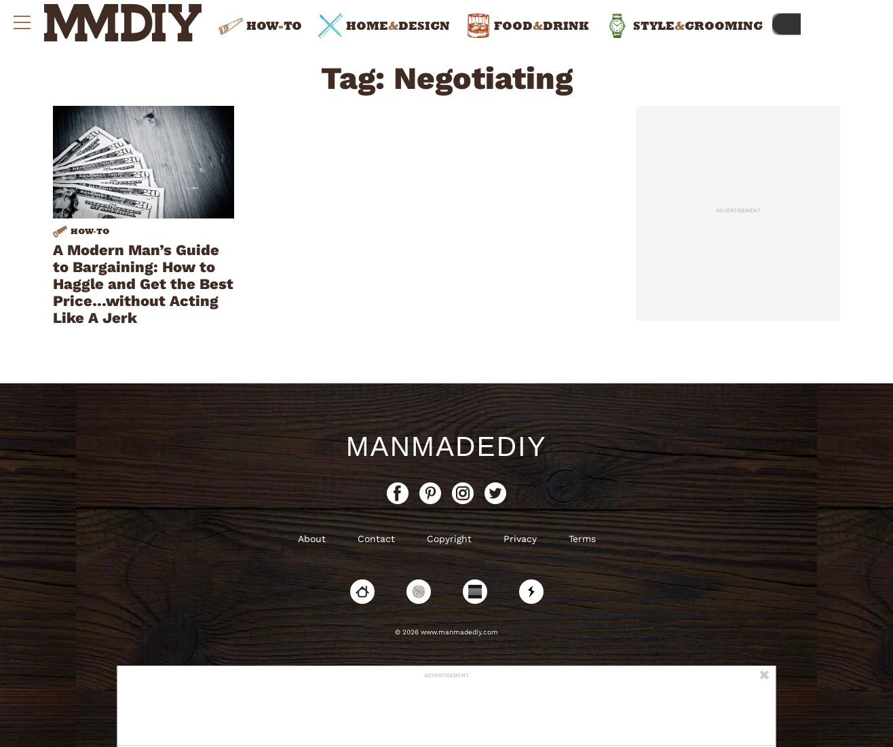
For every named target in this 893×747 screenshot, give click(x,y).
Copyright (449, 538)
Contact (376, 538)
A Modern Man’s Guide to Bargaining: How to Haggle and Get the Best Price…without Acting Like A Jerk (143, 284)
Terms (582, 538)
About (312, 538)
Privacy (520, 538)
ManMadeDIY (446, 446)
